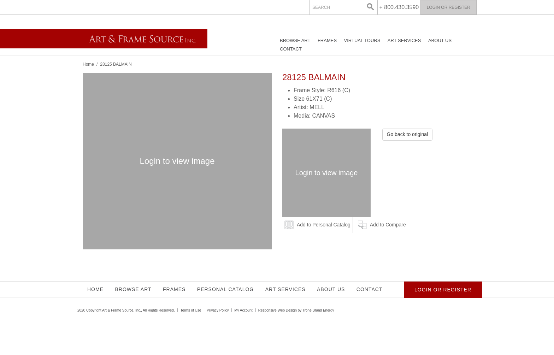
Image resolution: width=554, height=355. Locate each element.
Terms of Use (190, 310)
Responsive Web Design (277, 310)
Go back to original (407, 134)
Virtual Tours (362, 40)
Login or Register (448, 7)
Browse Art (295, 40)
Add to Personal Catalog (323, 224)
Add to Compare (388, 224)
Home (88, 64)
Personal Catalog (225, 289)
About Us (440, 40)
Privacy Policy (218, 310)
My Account (243, 310)
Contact (291, 49)
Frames (327, 40)
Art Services (404, 40)
